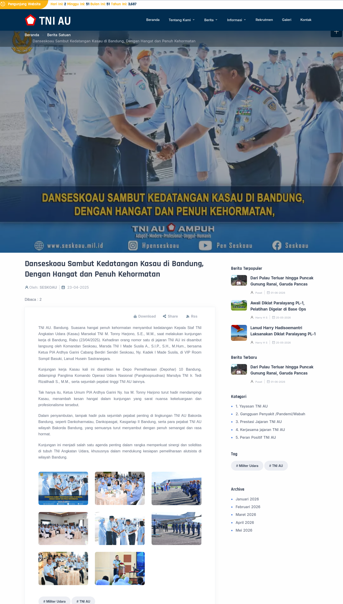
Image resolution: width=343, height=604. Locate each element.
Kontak (306, 20)
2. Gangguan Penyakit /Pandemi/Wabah (270, 414)
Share (170, 316)
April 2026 (245, 522)
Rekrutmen (264, 20)
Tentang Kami (182, 20)
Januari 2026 (247, 499)
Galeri (286, 20)
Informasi (236, 20)
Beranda (153, 20)
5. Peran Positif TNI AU (256, 437)
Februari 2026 (248, 507)
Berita (211, 20)
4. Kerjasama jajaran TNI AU (260, 429)
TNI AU (277, 466)
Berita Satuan (59, 35)
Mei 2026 (244, 530)
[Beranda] (47, 19)
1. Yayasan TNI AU (252, 406)
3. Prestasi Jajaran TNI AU (259, 421)
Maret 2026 (246, 514)
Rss (192, 316)
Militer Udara (248, 466)
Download (144, 316)
